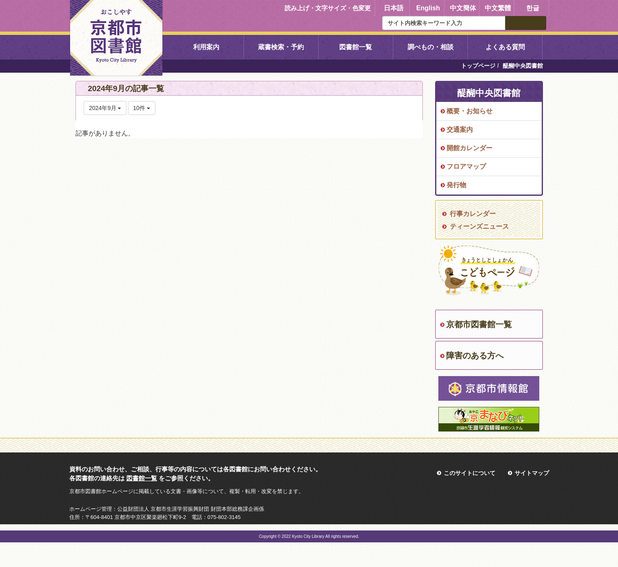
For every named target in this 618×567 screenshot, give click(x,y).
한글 (532, 8)
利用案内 (206, 47)
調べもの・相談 (431, 47)
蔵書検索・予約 (281, 47)
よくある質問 (505, 47)
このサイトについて (469, 473)
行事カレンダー (473, 213)
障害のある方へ (475, 355)
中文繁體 (498, 8)
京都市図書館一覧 (479, 324)
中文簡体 (463, 8)
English (428, 8)
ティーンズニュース (479, 226)
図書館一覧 (355, 47)
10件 (141, 108)
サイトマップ (532, 473)
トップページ (478, 65)
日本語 (394, 8)
